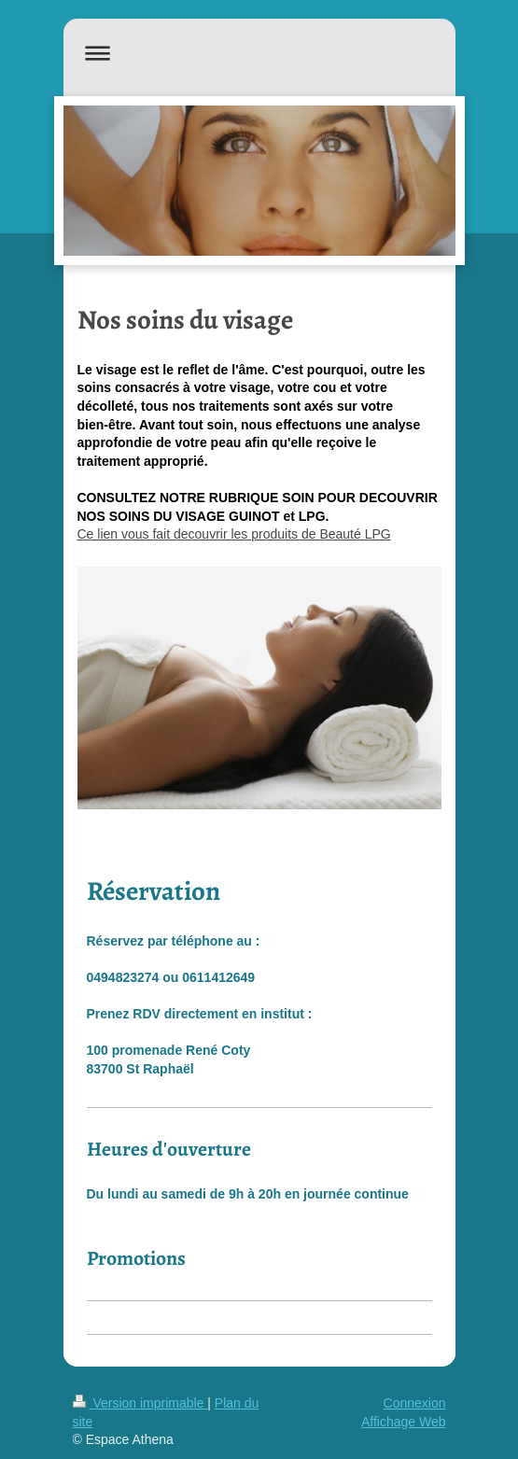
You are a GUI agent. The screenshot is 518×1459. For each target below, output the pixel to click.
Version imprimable (140, 1403)
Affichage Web (403, 1421)
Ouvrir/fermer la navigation (259, 53)
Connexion (415, 1403)
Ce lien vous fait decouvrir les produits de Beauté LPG (234, 533)
